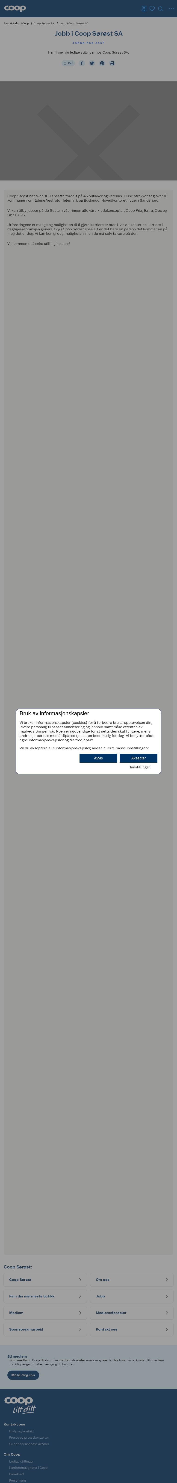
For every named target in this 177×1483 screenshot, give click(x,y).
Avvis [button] (98, 758)
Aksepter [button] (138, 758)
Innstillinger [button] (140, 767)
